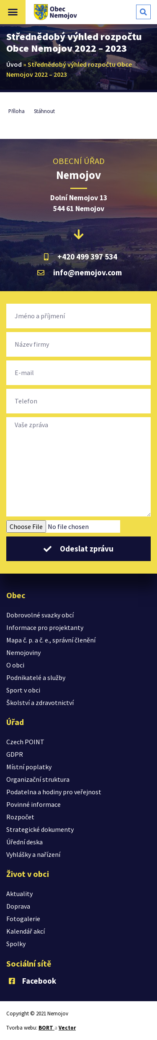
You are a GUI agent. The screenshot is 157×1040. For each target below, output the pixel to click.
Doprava (18, 906)
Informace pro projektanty (44, 627)
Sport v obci (23, 690)
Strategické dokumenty (40, 829)
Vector (67, 1027)
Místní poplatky (28, 767)
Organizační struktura (37, 779)
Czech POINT (25, 742)
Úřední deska (24, 842)
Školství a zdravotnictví (40, 702)
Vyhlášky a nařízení (33, 854)
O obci (15, 665)
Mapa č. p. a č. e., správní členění (50, 640)
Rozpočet (20, 817)
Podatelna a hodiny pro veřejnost (53, 792)
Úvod (14, 64)
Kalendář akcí (25, 931)
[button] (13, 12)
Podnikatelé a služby (35, 677)
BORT (46, 1027)
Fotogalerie (23, 918)
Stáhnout (44, 111)
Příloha (16, 111)
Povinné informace (33, 804)
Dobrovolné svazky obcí (40, 615)
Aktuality (19, 893)
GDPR (14, 754)
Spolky (16, 943)
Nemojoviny (23, 652)
